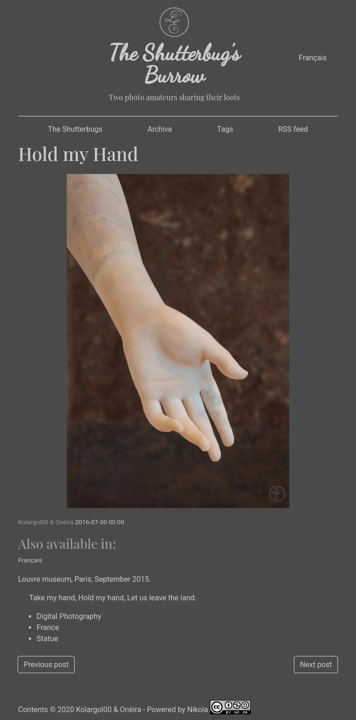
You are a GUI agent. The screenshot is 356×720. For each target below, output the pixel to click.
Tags (225, 129)
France (48, 627)
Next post (316, 664)
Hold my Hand (78, 153)
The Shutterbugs (75, 129)
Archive (159, 129)
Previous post (46, 664)
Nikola (197, 709)
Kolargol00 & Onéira (108, 709)
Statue (47, 638)
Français (313, 57)
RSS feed (293, 129)
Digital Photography (69, 616)
